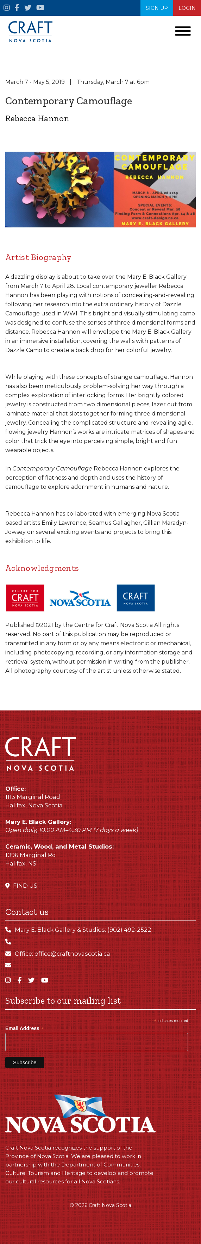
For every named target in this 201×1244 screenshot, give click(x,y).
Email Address (24, 1028)
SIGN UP (157, 8)
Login (187, 8)
